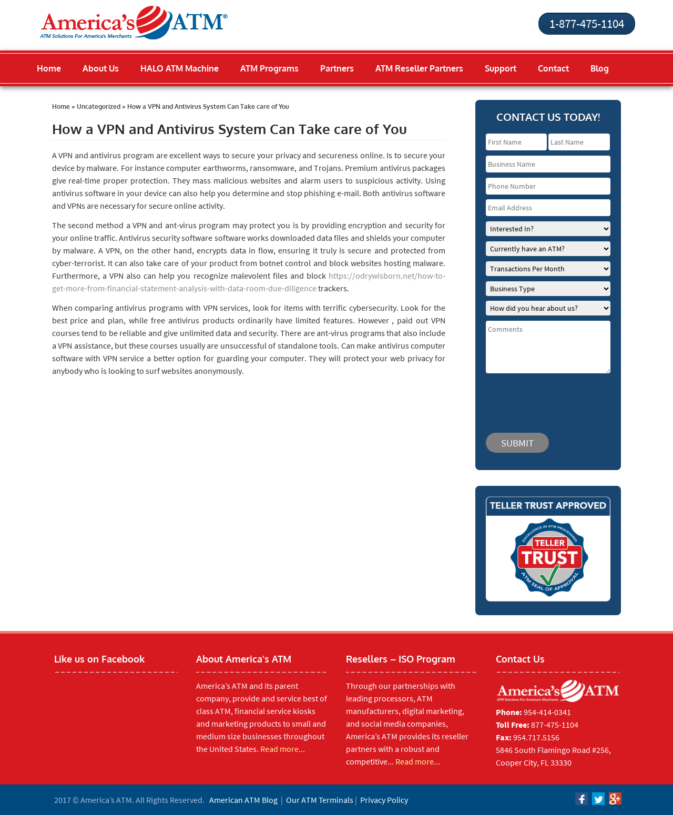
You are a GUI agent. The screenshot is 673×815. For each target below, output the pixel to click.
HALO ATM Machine (179, 68)
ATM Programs (269, 68)
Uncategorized (98, 106)
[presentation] (549, 398)
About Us (101, 68)
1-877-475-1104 (586, 23)
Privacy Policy (384, 799)
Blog (599, 68)
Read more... (282, 748)
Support (500, 68)
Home (49, 68)
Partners (337, 68)
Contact (553, 68)
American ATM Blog (243, 799)
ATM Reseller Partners (419, 68)
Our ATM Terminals (319, 799)
